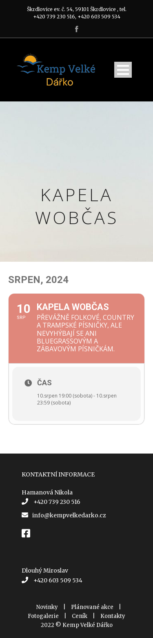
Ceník (79, 616)
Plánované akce (92, 607)
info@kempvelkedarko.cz (69, 515)
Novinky (47, 607)
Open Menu (123, 70)
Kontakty (112, 616)
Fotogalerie (43, 616)
